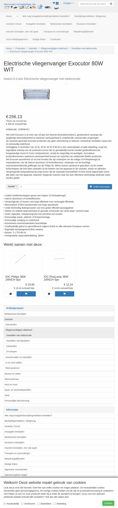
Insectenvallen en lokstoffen (18, 357)
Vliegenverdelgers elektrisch (18, 330)
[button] (68, 3)
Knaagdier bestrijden (14, 431)
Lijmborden (11, 346)
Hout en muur (11, 384)
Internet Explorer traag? (16, 475)
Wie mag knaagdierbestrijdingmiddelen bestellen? (28, 415)
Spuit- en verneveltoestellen (18, 390)
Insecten (9, 319)
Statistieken (44, 503)
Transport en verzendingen (17, 453)
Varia (7, 395)
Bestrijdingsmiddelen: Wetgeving (20, 421)
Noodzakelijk (11, 503)
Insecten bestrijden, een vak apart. (21, 448)
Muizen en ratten (13, 373)
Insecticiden (11, 324)
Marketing (60, 503)
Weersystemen (12, 368)
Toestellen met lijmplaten (18, 340)
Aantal (11, 186)
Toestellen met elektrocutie (19, 335)
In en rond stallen (13, 362)
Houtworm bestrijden (14, 442)
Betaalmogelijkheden (15, 458)
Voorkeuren (28, 503)
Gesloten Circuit (12, 426)
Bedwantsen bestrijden (15, 314)
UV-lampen (11, 351)
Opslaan (108, 503)
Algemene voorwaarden (16, 469)
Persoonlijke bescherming (17, 400)
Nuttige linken (11, 464)
